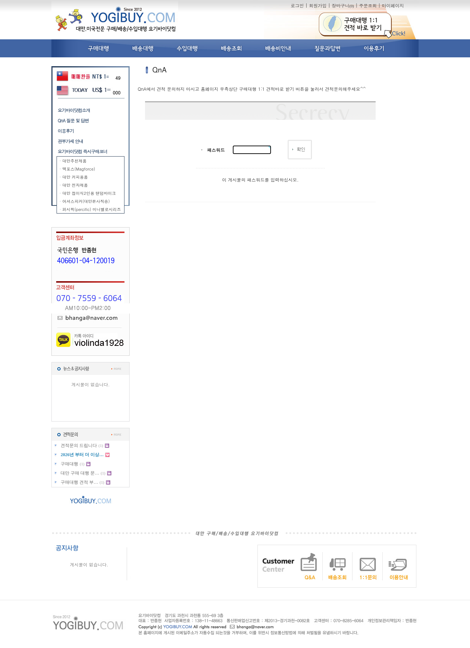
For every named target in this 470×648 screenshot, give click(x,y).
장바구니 (343, 5)
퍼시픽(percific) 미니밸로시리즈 (91, 209)
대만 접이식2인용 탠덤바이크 (89, 193)
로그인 (297, 5)
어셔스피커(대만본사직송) (86, 201)
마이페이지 (393, 5)
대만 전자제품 (75, 185)
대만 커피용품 (75, 177)
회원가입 (317, 5)
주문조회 (368, 5)
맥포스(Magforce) (78, 169)
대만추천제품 (74, 161)
